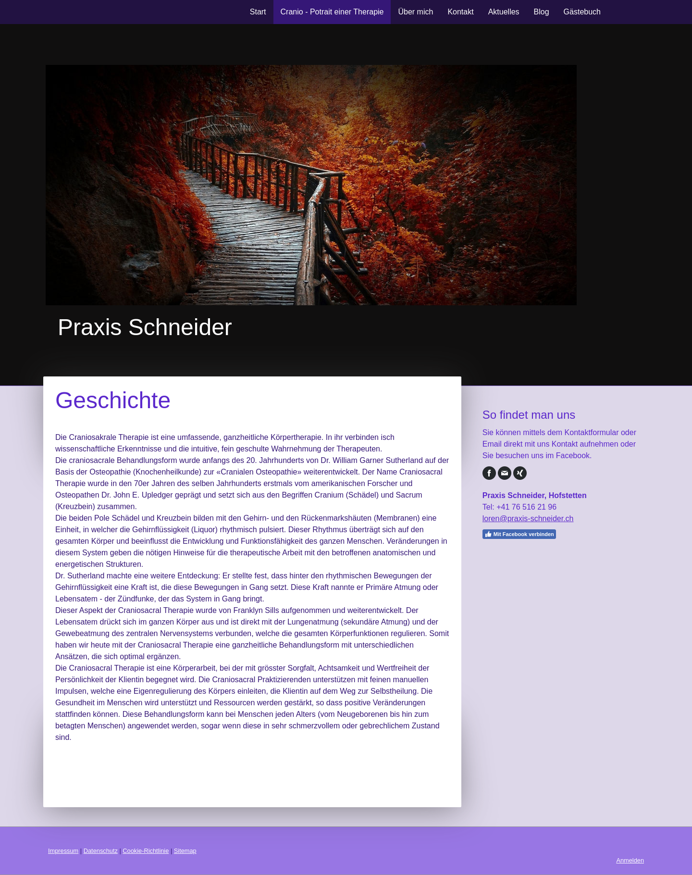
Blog (541, 12)
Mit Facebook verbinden (519, 534)
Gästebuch (582, 12)
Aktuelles (503, 12)
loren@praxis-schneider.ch (528, 518)
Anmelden (630, 860)
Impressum (63, 850)
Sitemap (185, 850)
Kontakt (460, 12)
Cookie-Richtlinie (146, 850)
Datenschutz (101, 850)
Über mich (415, 12)
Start (258, 12)
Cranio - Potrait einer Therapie (332, 12)
